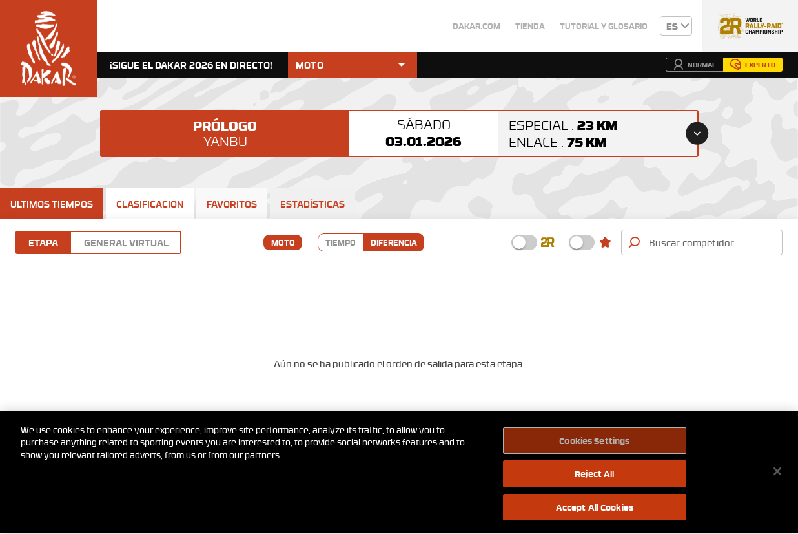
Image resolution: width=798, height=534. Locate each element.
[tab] (51, 203)
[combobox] (712, 242)
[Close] (777, 473)
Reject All (594, 476)
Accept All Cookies (594, 509)
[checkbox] (524, 242)
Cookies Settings (594, 442)
